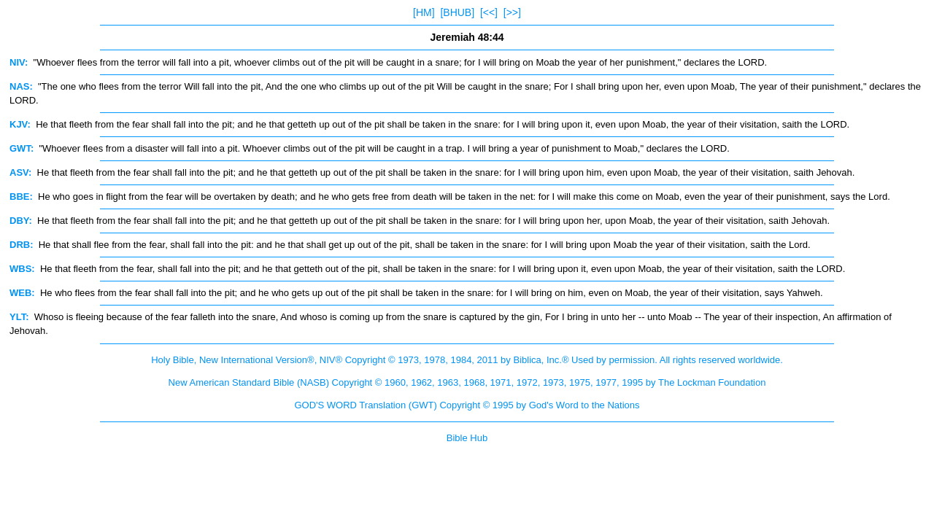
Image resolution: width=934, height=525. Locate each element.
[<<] (489, 12)
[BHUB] (457, 12)
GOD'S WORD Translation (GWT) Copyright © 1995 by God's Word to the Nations (466, 405)
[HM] (424, 12)
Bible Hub (467, 437)
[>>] (512, 12)
